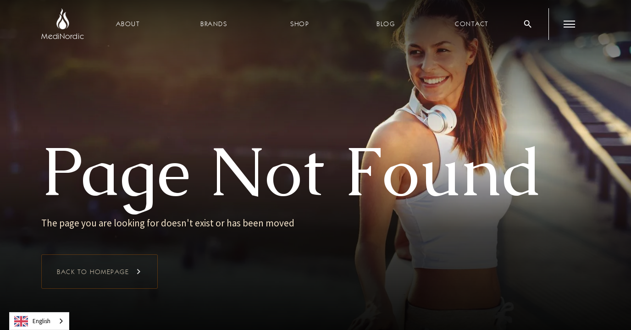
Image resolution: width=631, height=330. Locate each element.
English (32, 321)
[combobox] (39, 321)
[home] (62, 24)
